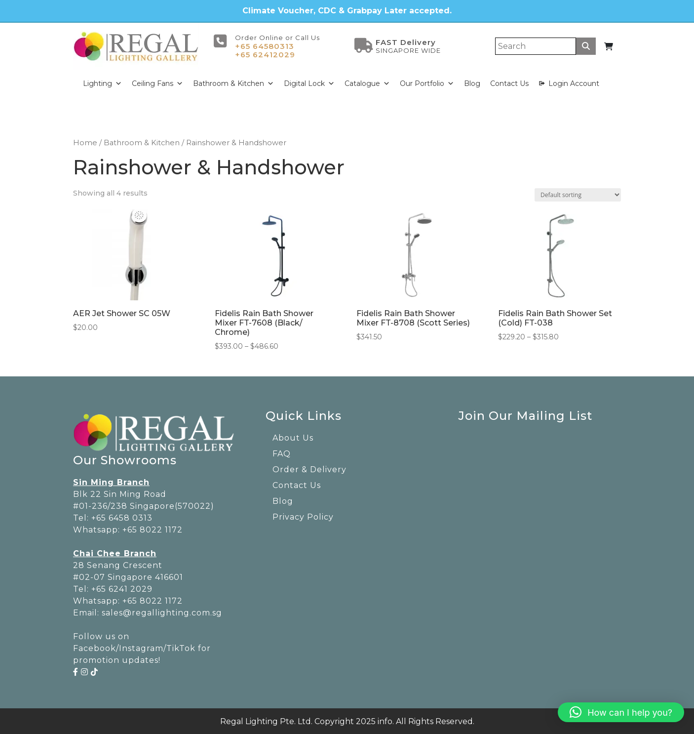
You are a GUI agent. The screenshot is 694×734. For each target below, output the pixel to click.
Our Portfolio (427, 82)
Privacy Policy (303, 516)
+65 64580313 (264, 45)
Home (85, 141)
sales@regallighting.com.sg (162, 611)
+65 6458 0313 (122, 516)
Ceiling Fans (157, 82)
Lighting (102, 82)
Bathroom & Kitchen (233, 82)
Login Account (573, 82)
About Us (292, 437)
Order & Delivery (309, 468)
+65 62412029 (265, 53)
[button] (621, 712)
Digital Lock (309, 82)
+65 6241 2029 (122, 587)
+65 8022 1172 (152, 528)
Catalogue (367, 82)
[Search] (535, 45)
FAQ (281, 452)
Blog (472, 82)
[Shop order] (578, 194)
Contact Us (509, 82)
